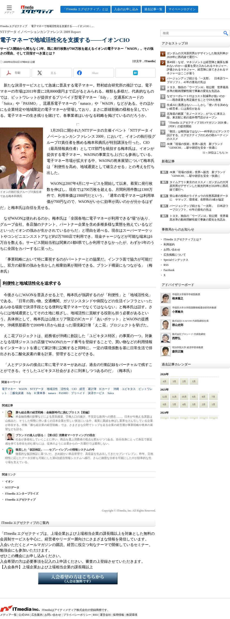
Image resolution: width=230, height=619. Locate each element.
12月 (164, 396)
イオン (9, 481)
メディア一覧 (8, 614)
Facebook (169, 270)
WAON (23, 389)
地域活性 (52, 389)
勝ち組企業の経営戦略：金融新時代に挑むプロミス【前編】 (53, 412)
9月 (194, 396)
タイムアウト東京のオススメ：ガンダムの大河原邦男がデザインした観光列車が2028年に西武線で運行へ (199, 186)
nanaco (52, 393)
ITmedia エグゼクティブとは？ (183, 239)
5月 (174, 404)
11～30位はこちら (213, 152)
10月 (184, 396)
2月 (184, 381)
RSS (166, 265)
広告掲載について (175, 254)
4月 (164, 381)
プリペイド (78, 393)
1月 (194, 381)
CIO (74, 389)
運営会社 (105, 614)
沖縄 (116, 389)
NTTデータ (37, 389)
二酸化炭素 (17, 393)
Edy (29, 393)
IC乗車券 (39, 393)
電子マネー (9, 389)
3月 (174, 381)
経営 (82, 389)
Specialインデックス (176, 259)
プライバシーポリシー (77, 614)
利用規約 (169, 244)
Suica (111, 393)
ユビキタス (129, 389)
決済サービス (96, 393)
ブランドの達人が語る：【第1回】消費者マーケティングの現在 (55, 435)
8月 (203, 396)
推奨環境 (131, 614)
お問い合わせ (172, 249)
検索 (226, 33)
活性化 (65, 389)
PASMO (63, 393)
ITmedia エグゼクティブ (20, 499)
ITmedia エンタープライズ (21, 493)
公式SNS (24, 614)
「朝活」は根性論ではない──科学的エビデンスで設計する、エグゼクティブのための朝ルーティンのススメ (198, 135)
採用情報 (118, 614)
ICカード (104, 389)
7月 (213, 396)
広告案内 (37, 614)
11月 (174, 396)
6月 (164, 404)
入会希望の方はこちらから (78, 578)
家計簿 (92, 389)
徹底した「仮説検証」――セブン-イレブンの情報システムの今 (55, 449)
